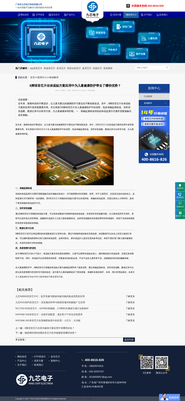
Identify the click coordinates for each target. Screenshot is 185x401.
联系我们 (163, 15)
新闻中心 (132, 15)
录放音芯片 (49, 68)
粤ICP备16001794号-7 (75, 399)
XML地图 (88, 399)
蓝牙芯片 (86, 68)
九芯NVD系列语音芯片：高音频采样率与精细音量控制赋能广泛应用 (50, 302)
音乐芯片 (55, 15)
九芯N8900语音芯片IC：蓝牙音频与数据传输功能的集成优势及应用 (50, 296)
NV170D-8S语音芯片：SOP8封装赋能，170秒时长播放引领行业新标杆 (52, 308)
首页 (32, 77)
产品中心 (71, 15)
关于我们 (148, 15)
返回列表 (129, 339)
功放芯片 (97, 68)
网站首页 (25, 15)
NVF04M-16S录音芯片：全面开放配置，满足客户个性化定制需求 (49, 314)
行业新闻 (148, 96)
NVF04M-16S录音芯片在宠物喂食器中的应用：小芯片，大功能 (47, 320)
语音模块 (108, 68)
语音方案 (117, 15)
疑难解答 (54, 77)
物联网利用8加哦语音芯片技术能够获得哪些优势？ (51, 333)
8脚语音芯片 (101, 125)
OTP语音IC (40, 16)
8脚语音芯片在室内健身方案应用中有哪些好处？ (50, 328)
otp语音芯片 (36, 68)
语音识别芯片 (74, 68)
